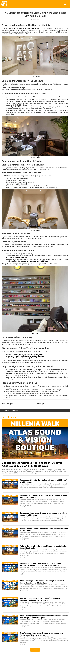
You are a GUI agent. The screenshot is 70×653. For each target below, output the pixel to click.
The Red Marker (35, 77)
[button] (65, 3)
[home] (4, 3)
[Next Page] (35, 650)
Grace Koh (35, 333)
